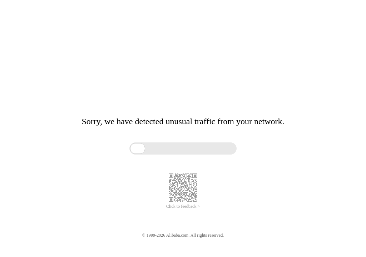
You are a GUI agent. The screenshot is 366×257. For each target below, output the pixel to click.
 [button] (137, 148)
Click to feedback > (183, 206)
